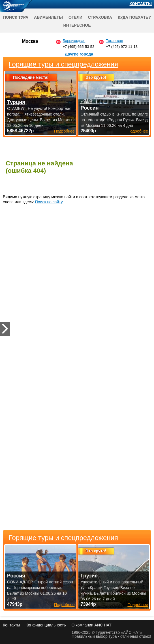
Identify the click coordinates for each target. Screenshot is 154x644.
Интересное (77, 25)
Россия (16, 576)
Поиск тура (15, 17)
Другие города (79, 54)
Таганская (114, 41)
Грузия (89, 576)
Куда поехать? (134, 17)
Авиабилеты (48, 17)
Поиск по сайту (49, 202)
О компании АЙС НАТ (92, 625)
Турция (16, 102)
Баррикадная (74, 41)
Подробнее (64, 604)
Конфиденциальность (45, 625)
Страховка (100, 17)
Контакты (141, 3)
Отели (75, 17)
